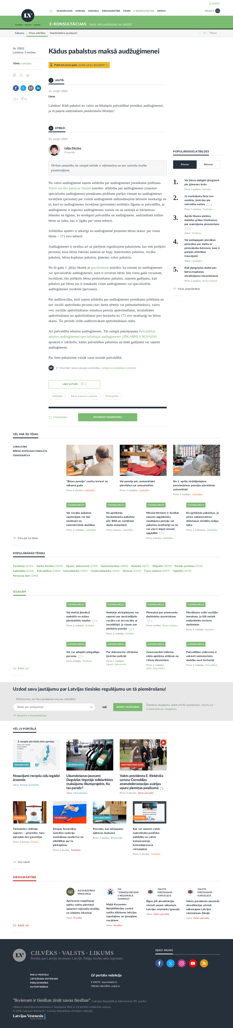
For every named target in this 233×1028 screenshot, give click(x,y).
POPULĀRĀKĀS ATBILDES (191, 151)
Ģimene (132, 571)
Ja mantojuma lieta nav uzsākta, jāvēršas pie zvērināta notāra (199, 200)
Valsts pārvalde (146, 793)
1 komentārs (60, 417)
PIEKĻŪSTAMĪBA (39, 983)
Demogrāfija (112, 396)
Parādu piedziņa (189, 566)
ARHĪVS (161, 11)
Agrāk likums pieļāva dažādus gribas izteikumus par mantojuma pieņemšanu (201, 220)
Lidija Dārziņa (72, 148)
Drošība (77, 918)
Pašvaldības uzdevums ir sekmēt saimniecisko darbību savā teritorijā (201, 656)
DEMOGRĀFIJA (21, 455)
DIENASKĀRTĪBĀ (111, 11)
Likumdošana (80, 793)
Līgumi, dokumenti (82, 566)
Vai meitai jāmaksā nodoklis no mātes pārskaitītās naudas (78, 616)
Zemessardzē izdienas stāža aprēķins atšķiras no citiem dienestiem (162, 656)
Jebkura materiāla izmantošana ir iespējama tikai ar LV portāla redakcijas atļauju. (62, 1007)
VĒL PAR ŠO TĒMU (25, 434)
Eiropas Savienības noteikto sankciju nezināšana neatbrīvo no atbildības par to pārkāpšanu (68, 837)
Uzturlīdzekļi (75, 571)
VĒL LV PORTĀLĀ (24, 728)
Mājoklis (162, 566)
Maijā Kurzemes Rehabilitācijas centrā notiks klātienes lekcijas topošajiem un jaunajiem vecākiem (121, 912)
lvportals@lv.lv (109, 982)
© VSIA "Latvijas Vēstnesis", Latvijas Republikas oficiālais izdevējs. (53, 1011)
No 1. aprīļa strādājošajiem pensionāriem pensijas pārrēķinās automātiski (194, 485)
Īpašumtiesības (114, 566)
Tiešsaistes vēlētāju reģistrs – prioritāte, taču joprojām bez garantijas (29, 833)
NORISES (80, 11)
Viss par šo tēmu (28, 538)
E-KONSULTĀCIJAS (144, 11)
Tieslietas (207, 209)
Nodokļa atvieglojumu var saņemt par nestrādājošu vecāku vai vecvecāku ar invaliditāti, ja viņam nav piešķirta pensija (122, 620)
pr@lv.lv (115, 986)
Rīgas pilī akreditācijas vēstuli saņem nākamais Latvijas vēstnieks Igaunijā (163, 905)
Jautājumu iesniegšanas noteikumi (118, 368)
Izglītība (182, 571)
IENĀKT (215, 4)
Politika (35, 842)
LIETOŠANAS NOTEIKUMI (44, 979)
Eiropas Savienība (29, 785)
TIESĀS (127, 11)
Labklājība (26, 64)
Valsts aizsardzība (155, 668)
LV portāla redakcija (106, 975)
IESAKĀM (19, 591)
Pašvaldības (48, 571)
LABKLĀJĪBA (20, 447)
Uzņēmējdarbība (105, 571)
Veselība (206, 189)
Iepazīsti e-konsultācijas (32, 715)
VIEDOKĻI (93, 11)
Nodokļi (140, 566)
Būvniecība (116, 838)
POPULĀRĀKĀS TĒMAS (29, 553)
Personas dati (25, 576)
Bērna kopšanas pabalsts (84, 396)
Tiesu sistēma (157, 571)
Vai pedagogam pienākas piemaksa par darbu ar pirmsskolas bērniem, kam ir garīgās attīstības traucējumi (202, 248)
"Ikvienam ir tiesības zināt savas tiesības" (51, 1000)
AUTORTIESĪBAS (39, 987)
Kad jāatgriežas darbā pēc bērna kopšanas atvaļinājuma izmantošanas (201, 272)
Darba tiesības (209, 281)
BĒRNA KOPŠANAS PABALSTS (30, 451)
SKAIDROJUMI (65, 11)
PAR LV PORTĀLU (39, 975)
